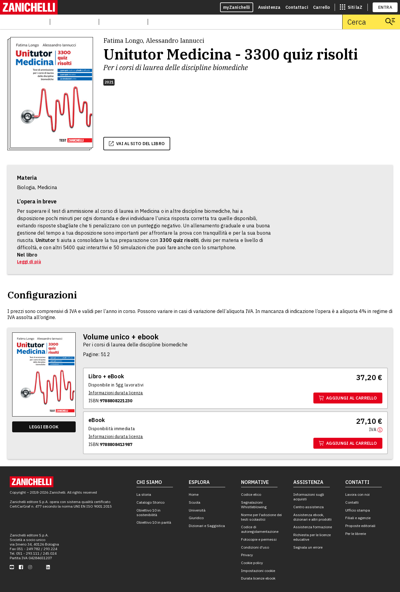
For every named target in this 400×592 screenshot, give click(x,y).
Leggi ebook (43, 427)
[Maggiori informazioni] (375, 429)
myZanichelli (236, 7)
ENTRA (385, 7)
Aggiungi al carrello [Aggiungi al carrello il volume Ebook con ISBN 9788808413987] (348, 443)
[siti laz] (351, 7)
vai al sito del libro (137, 143)
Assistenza (269, 7)
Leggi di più (29, 261)
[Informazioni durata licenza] (115, 393)
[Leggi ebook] (44, 426)
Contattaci (296, 7)
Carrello (321, 7)
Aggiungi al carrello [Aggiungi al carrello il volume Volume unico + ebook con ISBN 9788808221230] (348, 398)
